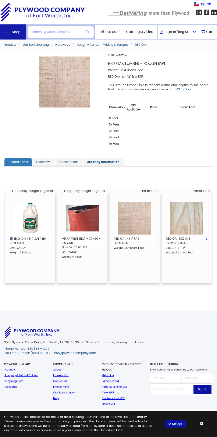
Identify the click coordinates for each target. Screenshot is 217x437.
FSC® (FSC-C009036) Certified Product (122, 367)
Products (9, 369)
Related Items (18, 162)
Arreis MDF (108, 392)
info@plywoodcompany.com (75, 353)
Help (56, 398)
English (205, 4)
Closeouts (10, 387)
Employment (61, 387)
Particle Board (110, 381)
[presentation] (182, 404)
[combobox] (205, 4)
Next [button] (206, 238)
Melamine (108, 375)
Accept (175, 423)
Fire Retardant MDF (113, 398)
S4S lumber (183, 89)
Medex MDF (108, 404)
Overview (43, 162)
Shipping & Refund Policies (21, 375)
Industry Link (61, 375)
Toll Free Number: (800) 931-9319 (28, 353)
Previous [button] (10, 238)
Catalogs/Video (139, 32)
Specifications (68, 162)
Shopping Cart (13, 381)
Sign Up (202, 389)
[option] (30, 238)
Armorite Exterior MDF (115, 387)
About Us (108, 32)
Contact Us (60, 381)
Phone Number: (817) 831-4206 (26, 348)
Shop (16, 32)
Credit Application (64, 392)
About (57, 369)
